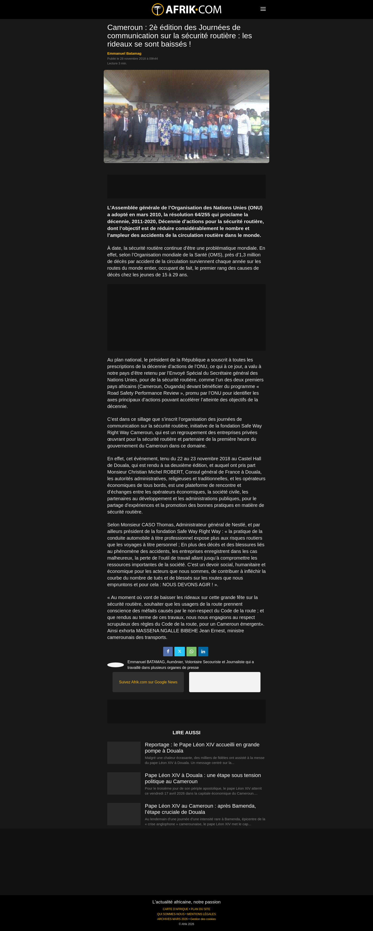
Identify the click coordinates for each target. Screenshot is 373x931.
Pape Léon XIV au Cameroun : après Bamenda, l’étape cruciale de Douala (200, 809)
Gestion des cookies (203, 919)
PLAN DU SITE (200, 909)
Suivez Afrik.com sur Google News (148, 682)
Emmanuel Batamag (124, 53)
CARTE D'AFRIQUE (175, 909)
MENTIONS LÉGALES (201, 914)
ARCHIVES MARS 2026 (172, 919)
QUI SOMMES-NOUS (171, 914)
